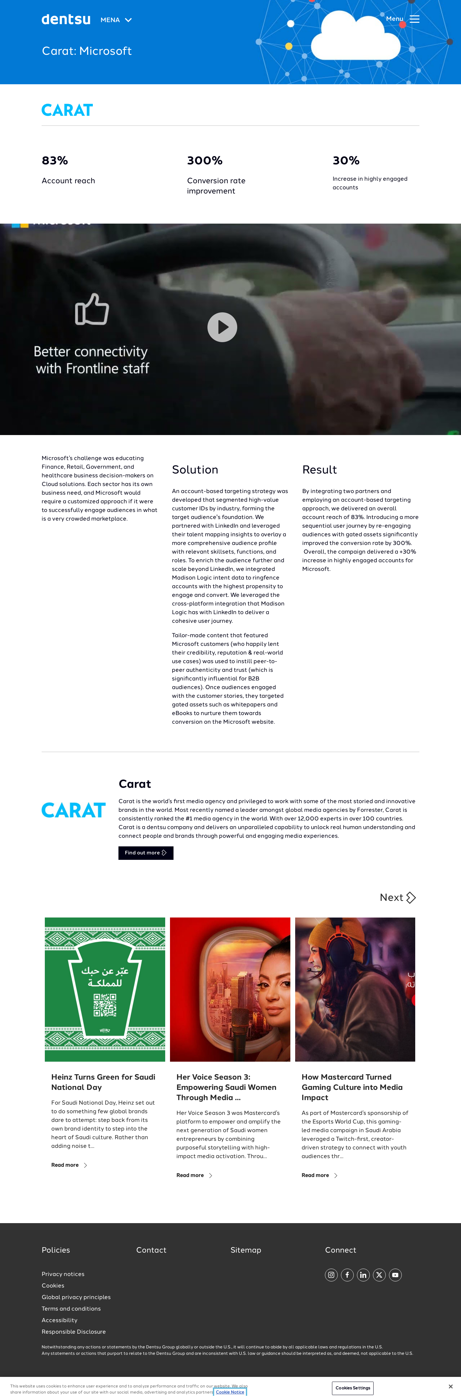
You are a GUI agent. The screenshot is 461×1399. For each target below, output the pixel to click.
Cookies (53, 1286)
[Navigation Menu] (402, 19)
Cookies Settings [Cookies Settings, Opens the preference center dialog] (353, 1388)
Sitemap (245, 1251)
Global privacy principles (76, 1297)
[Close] (451, 1386)
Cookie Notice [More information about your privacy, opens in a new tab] (230, 1392)
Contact (151, 1251)
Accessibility (59, 1320)
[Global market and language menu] (116, 20)
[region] (230, 1388)
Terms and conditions (71, 1309)
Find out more (146, 853)
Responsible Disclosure (74, 1332)
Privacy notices (63, 1274)
